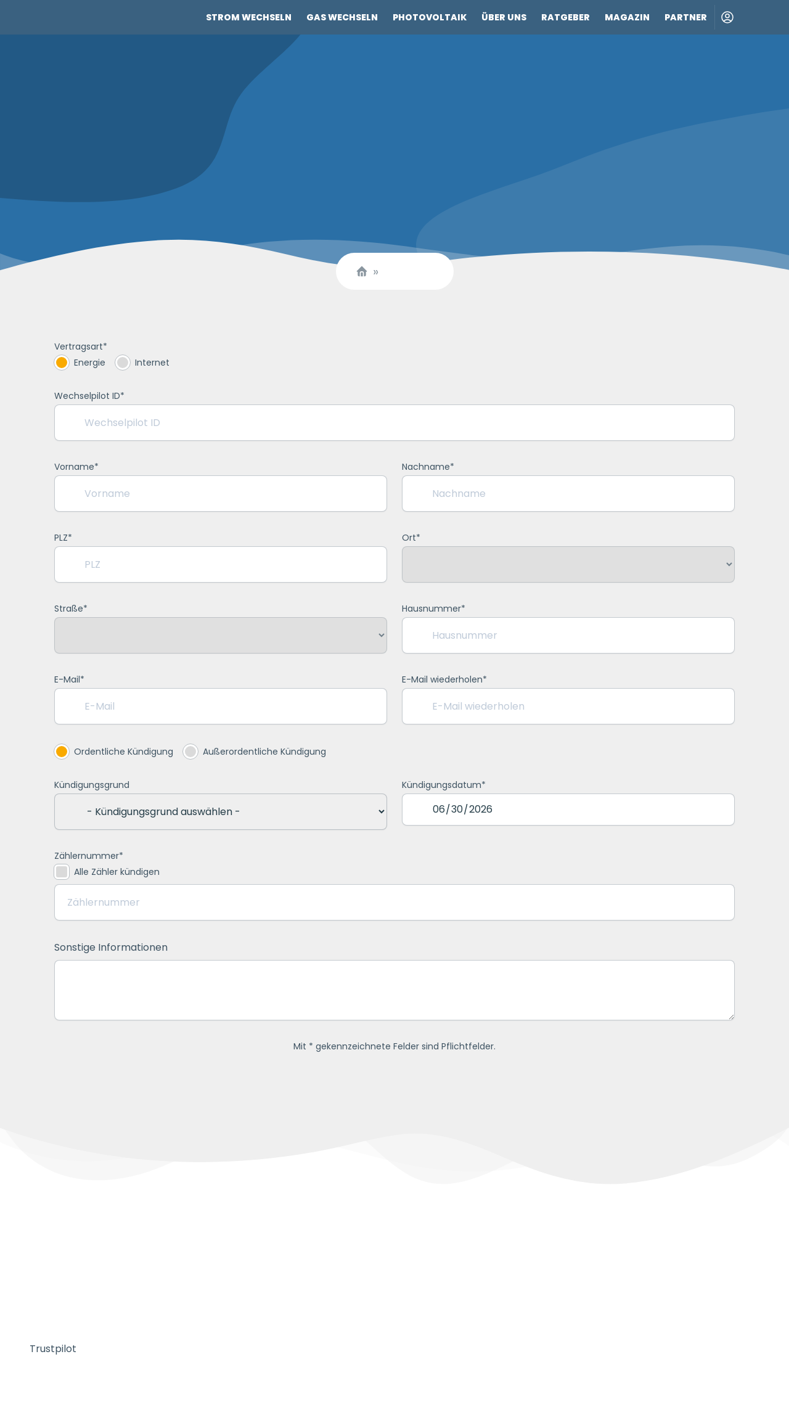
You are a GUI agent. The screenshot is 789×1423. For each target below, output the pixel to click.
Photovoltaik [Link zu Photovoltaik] (430, 17)
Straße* (71, 608)
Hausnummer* (433, 608)
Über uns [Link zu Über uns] (503, 17)
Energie (79, 362)
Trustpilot (53, 1349)
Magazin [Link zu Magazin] (627, 17)
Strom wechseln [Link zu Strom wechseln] (249, 17)
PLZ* (63, 537)
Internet (142, 362)
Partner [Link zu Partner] (685, 17)
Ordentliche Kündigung (113, 751)
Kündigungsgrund (91, 785)
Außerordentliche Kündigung (254, 751)
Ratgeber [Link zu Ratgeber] (565, 17)
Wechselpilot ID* (89, 396)
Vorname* (76, 467)
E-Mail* (69, 679)
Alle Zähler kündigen (107, 871)
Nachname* (428, 467)
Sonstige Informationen (111, 947)
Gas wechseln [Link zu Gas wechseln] (342, 17)
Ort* (411, 537)
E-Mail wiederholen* (444, 679)
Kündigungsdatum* (444, 785)
